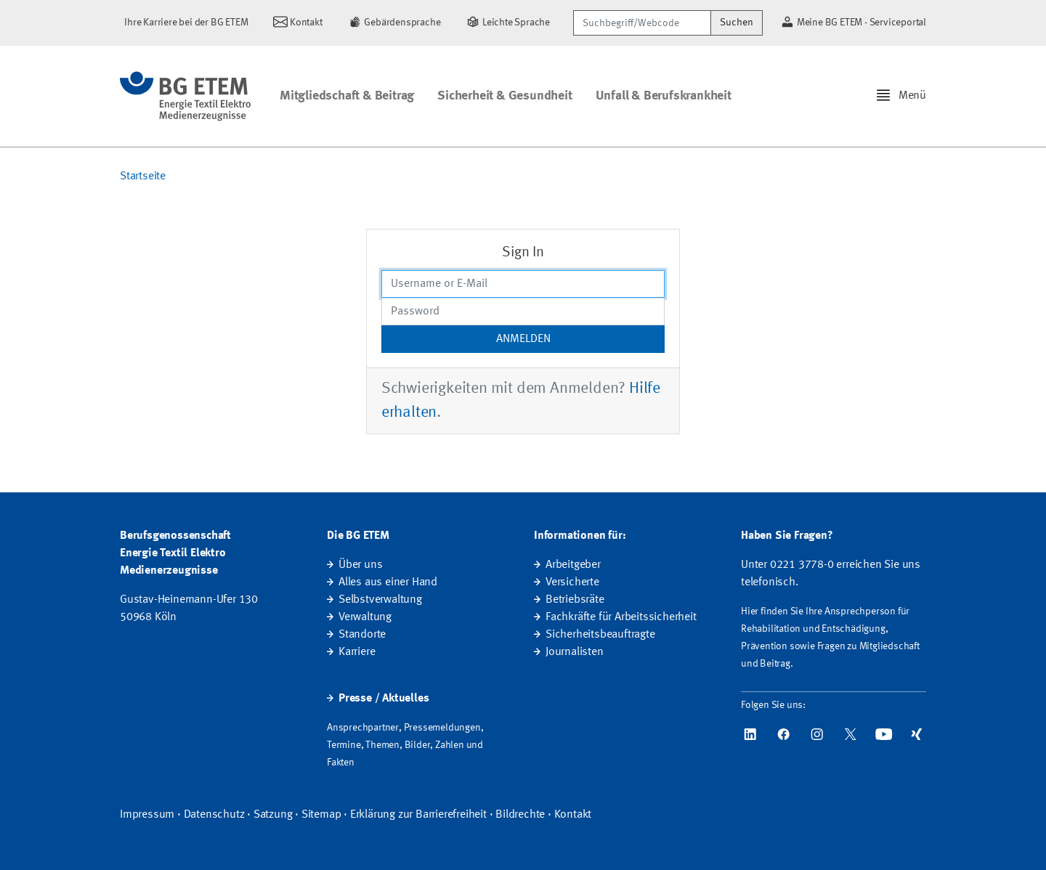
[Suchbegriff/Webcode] (642, 23)
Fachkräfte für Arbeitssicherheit (621, 617)
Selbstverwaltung (380, 600)
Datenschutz (214, 815)
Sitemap (321, 815)
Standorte (362, 635)
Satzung (273, 815)
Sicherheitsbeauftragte (600, 635)
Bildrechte (520, 815)
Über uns (360, 565)
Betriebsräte (575, 600)
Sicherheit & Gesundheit (504, 95)
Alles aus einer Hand (387, 582)
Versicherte (572, 582)
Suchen (736, 22)
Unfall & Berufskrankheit (663, 95)
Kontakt (573, 815)
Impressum (147, 815)
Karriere (356, 652)
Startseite (143, 176)
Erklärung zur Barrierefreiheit (418, 815)
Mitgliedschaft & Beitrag (347, 95)
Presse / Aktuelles (383, 698)
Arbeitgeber (573, 565)
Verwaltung (365, 617)
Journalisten (575, 652)
